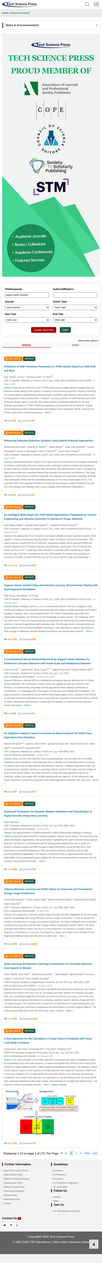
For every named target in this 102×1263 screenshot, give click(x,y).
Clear (65, 329)
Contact (7, 1203)
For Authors (58, 1179)
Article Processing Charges (16, 1179)
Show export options (89, 341)
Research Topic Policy (14, 1187)
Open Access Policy (13, 1174)
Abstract (8, 387)
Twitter (56, 1201)
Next (87, 1153)
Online (75, 345)
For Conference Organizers (65, 1183)
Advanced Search (20, 13)
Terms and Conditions (14, 1191)
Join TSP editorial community (66, 1211)
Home (5, 13)
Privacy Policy (10, 1195)
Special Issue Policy (13, 1183)
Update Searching (44, 329)
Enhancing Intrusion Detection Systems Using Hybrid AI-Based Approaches (48, 440)
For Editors (58, 1170)
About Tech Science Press (16, 1170)
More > (48, 412)
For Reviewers (59, 1174)
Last (95, 1153)
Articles (26, 345)
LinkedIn (57, 1197)
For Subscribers (60, 1187)
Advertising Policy (12, 1199)
